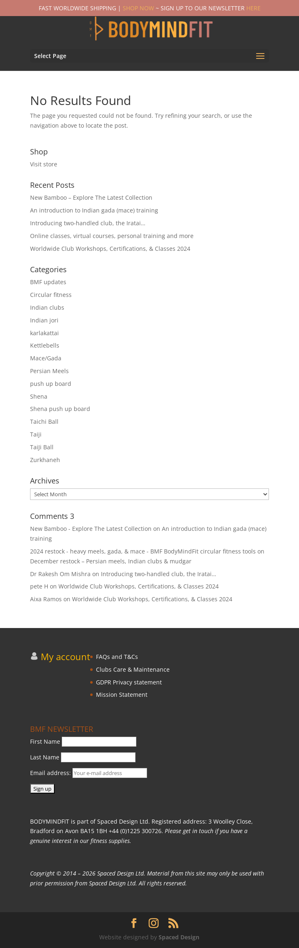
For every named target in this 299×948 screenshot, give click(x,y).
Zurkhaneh (45, 460)
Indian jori (44, 320)
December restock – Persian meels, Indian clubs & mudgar (111, 561)
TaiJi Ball (42, 447)
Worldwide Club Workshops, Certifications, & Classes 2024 (110, 248)
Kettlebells (44, 345)
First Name (45, 741)
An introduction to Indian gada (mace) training (94, 210)
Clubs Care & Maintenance (133, 669)
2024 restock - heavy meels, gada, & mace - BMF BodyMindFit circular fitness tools (143, 551)
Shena (38, 396)
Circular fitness (51, 295)
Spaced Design (179, 937)
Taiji (36, 434)
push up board (50, 384)
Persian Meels (49, 371)
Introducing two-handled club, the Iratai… (87, 223)
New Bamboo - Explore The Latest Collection (91, 528)
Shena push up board (60, 409)
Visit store (43, 164)
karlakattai (44, 333)
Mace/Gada (45, 358)
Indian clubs (47, 307)
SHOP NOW (138, 8)
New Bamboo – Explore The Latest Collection (91, 197)
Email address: (88, 773)
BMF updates (48, 282)
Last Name (44, 757)
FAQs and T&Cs (117, 657)
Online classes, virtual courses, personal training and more (112, 236)
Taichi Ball (44, 421)
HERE (253, 8)
